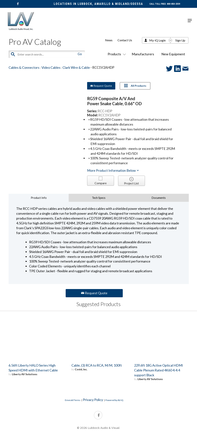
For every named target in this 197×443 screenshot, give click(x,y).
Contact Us (125, 40)
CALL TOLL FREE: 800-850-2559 (164, 4)
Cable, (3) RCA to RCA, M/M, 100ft (96, 365)
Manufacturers (143, 54)
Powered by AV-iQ (114, 400)
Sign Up (180, 40)
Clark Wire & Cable (76, 67)
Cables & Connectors (24, 67)
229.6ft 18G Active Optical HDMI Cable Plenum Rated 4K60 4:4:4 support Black (158, 370)
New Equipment (173, 54)
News (108, 40)
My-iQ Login (157, 40)
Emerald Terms (72, 400)
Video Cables (50, 67)
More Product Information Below (113, 170)
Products (116, 54)
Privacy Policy (93, 400)
